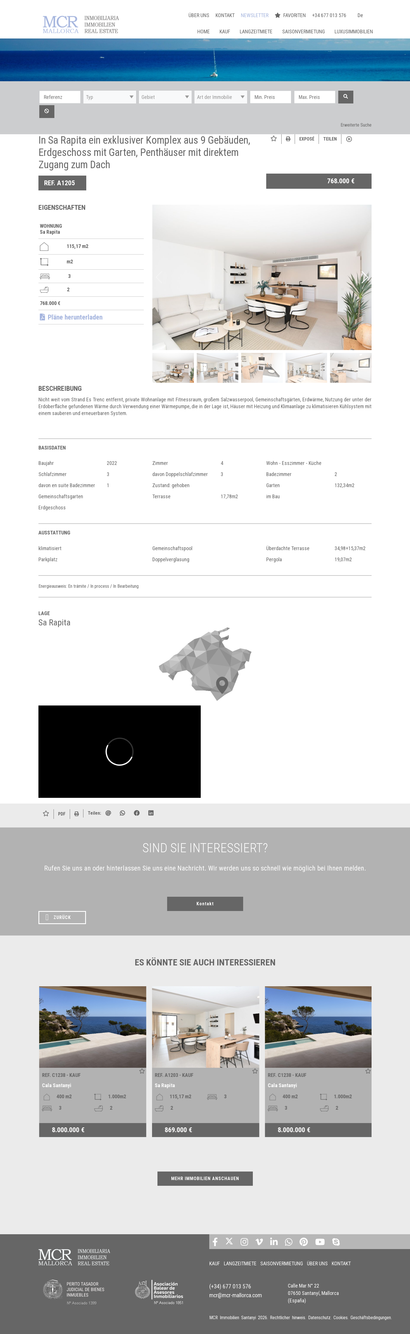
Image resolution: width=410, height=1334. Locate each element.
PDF (61, 814)
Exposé (306, 139)
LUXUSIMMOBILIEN (354, 31)
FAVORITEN (291, 15)
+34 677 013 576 (329, 15)
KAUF (225, 31)
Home (203, 31)
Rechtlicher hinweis (287, 1317)
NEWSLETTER (254, 15)
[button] (109, 97)
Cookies (340, 1317)
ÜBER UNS (198, 15)
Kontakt (205, 903)
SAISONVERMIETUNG (303, 31)
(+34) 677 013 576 (230, 1283)
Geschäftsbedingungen (370, 1317)
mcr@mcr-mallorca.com (235, 1290)
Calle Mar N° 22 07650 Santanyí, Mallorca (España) (313, 1289)
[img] (262, 277)
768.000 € (340, 181)
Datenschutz (319, 1317)
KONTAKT (225, 15)
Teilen (330, 139)
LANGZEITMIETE (256, 31)
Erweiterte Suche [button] (356, 125)
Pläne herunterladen (71, 317)
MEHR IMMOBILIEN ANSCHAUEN (205, 1178)
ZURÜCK (58, 917)
